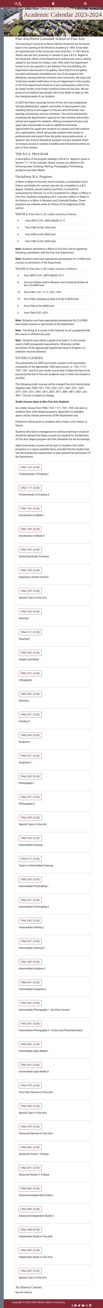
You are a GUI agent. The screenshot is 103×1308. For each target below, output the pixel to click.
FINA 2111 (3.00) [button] (30, 632)
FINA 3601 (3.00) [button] (30, 1044)
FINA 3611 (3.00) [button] (30, 1064)
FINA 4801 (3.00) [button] (30, 1147)
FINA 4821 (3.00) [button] (30, 1188)
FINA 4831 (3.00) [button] (30, 1209)
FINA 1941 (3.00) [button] (30, 549)
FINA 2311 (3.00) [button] (30, 714)
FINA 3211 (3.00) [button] (30, 900)
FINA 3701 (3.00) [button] (30, 1085)
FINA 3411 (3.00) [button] (30, 982)
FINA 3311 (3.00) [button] (30, 941)
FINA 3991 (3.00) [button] (30, 1106)
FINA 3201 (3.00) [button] (30, 879)
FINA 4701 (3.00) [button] (30, 1126)
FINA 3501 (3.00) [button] (30, 1003)
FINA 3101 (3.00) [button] (30, 838)
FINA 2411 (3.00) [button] (30, 755)
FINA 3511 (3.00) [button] (30, 1023)
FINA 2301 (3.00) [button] (30, 693)
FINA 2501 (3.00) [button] (30, 776)
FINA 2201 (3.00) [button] (30, 652)
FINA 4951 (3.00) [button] (30, 1250)
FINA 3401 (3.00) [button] (30, 961)
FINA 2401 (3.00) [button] (30, 735)
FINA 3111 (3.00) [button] (30, 858)
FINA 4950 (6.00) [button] (30, 1229)
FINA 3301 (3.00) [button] (30, 920)
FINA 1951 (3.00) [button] (30, 570)
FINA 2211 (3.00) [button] (30, 673)
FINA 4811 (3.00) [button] (30, 1167)
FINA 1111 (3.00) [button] (30, 487)
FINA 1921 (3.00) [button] (30, 508)
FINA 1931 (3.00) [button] (30, 529)
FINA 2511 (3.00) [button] (30, 797)
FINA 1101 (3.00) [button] (30, 467)
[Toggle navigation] (85, 3)
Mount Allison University (18, 3)
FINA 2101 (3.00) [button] (30, 611)
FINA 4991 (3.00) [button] (30, 1270)
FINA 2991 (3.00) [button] (30, 817)
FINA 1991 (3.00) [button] (30, 590)
